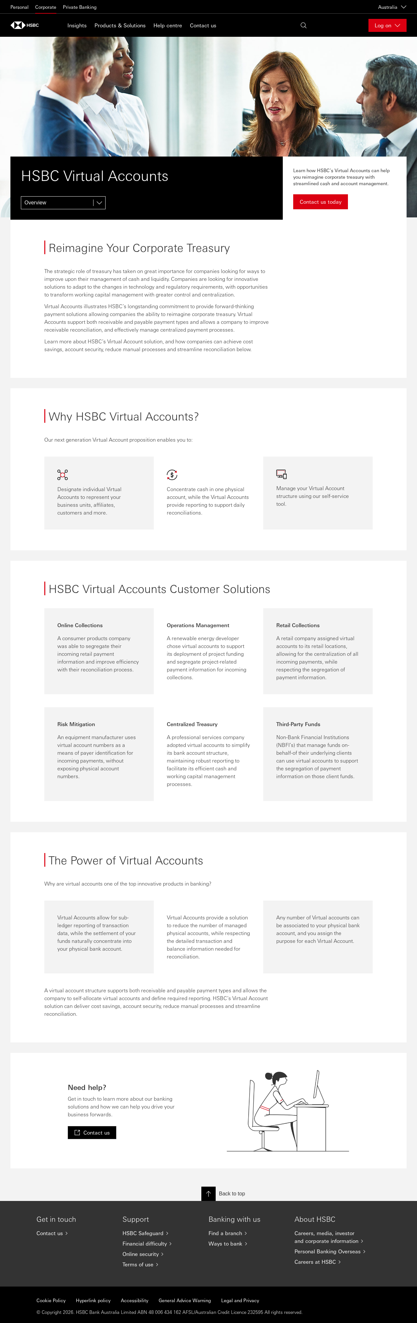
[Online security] (160, 1254)
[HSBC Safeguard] (160, 1233)
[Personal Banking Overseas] (332, 1251)
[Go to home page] (26, 25)
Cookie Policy (50, 1300)
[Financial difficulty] (160, 1243)
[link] (92, 1132)
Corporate (45, 7)
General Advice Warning (185, 1300)
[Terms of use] (160, 1264)
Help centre (167, 25)
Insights (77, 25)
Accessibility (134, 1300)
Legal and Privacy (240, 1300)
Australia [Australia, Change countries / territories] (392, 7)
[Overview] (63, 202)
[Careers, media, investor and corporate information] (332, 1237)
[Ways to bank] (246, 1243)
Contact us (203, 25)
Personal (19, 7)
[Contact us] (74, 1233)
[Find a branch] (246, 1233)
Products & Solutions (120, 25)
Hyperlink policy (93, 1300)
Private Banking (79, 7)
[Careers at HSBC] (332, 1262)
